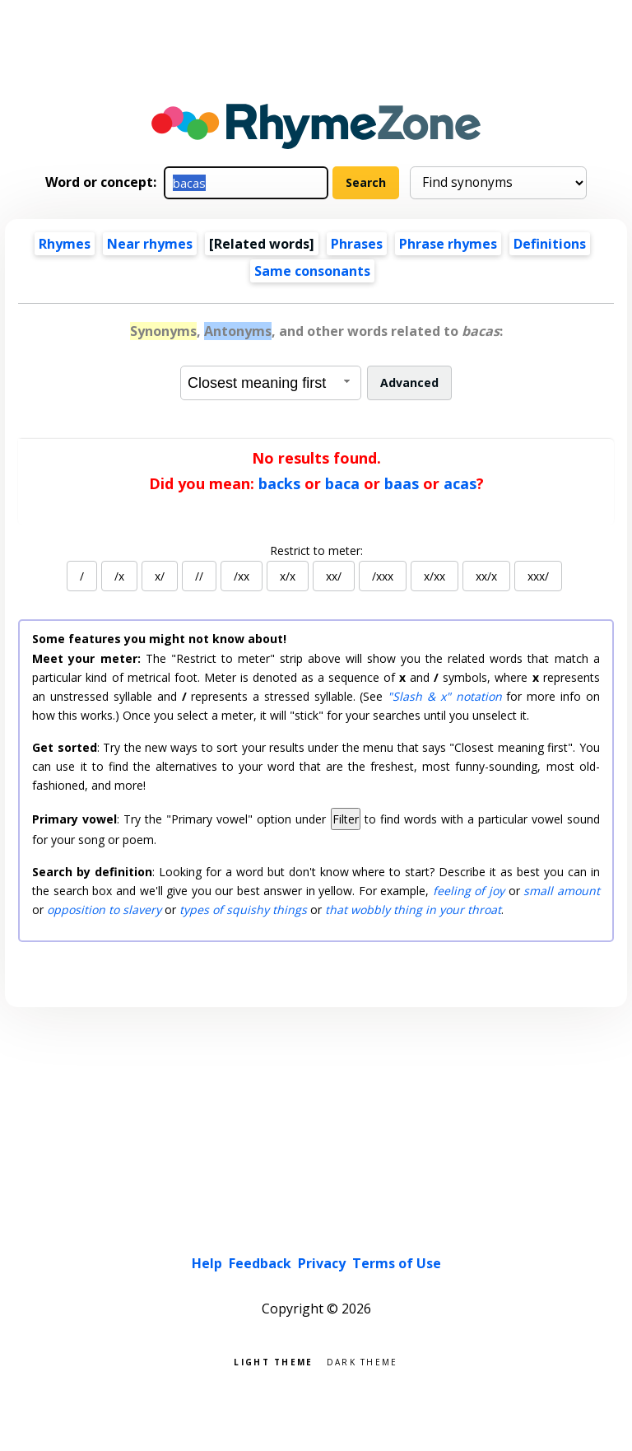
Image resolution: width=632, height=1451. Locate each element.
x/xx (434, 576)
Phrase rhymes (448, 244)
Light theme (273, 1361)
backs (279, 483)
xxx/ (538, 576)
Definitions (550, 244)
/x (119, 576)
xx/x (486, 576)
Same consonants (312, 271)
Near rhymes (150, 244)
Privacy (322, 1263)
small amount (561, 890)
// (199, 576)
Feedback (260, 1263)
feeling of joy (468, 890)
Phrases (357, 244)
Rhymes (65, 244)
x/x (287, 576)
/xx (241, 576)
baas (401, 483)
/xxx (382, 576)
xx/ (334, 576)
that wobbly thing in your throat (413, 909)
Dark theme (362, 1361)
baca (342, 483)
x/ (160, 576)
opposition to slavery (104, 909)
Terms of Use (396, 1263)
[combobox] (270, 383)
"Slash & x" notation (444, 696)
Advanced (409, 382)
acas (460, 483)
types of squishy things (243, 909)
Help (207, 1263)
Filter (345, 819)
